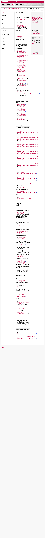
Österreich (33, 43)
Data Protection (29, 348)
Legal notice (33, 348)
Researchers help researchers (6, 34)
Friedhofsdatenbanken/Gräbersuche (37, 45)
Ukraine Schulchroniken (35, 29)
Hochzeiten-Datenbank (35, 53)
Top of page (41, 348)
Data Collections (4, 25)
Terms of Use (24, 348)
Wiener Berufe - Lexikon (35, 51)
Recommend (27, 344)
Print (24, 344)
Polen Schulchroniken (35, 22)
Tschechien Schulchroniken (36, 33)
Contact (36, 348)
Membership (4, 15)
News (3, 19)
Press (3, 48)
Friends (3, 38)
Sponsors (3, 45)
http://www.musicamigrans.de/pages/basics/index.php (24, 31)
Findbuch (3, 27)
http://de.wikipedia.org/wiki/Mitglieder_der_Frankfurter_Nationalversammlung (28, 93)
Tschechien (33, 41)
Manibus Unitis (4, 30)
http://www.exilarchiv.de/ (20, 36)
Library (3, 41)
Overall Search (4, 23)
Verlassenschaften (34, 31)
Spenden (33, 24)
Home (3, 12)
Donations (3, 44)
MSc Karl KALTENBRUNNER (22, 19)
